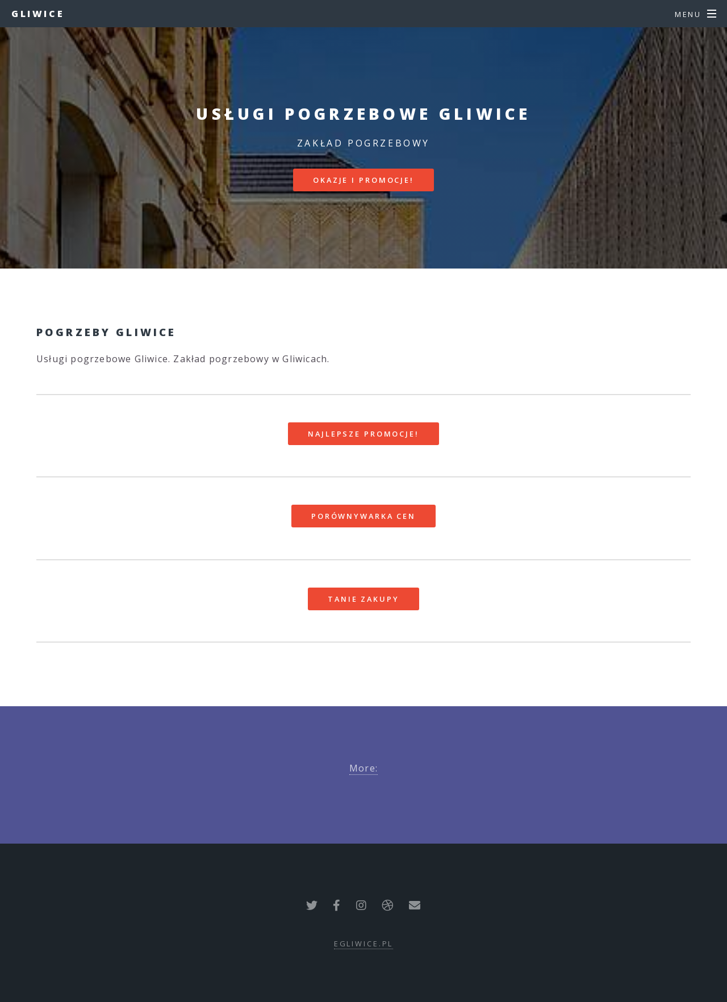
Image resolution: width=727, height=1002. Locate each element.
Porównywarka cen (363, 516)
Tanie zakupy (363, 599)
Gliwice (37, 13)
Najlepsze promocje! (363, 434)
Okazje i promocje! (363, 180)
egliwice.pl (364, 943)
